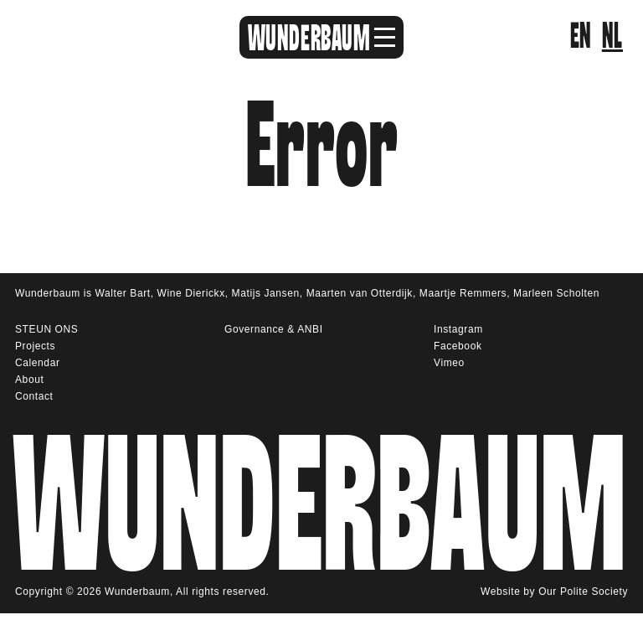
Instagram (458, 329)
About (29, 379)
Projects (35, 346)
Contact (34, 396)
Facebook (458, 346)
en (581, 36)
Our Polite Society (583, 592)
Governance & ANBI (273, 329)
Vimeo (449, 363)
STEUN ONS (46, 329)
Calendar (37, 363)
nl (612, 36)
